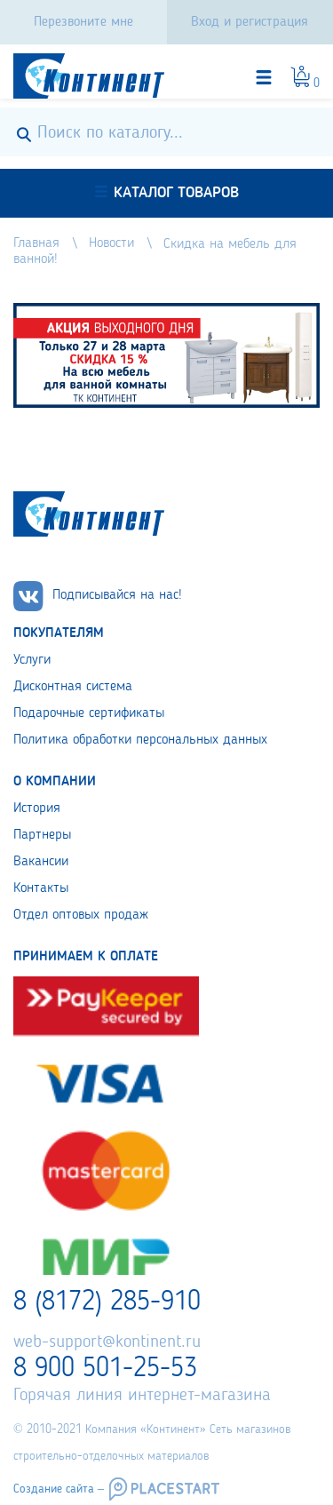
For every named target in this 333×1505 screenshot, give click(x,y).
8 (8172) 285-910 (107, 1302)
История (36, 808)
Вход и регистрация (249, 22)
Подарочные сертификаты (88, 713)
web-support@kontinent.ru (107, 1342)
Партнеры (42, 835)
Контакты (40, 888)
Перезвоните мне (83, 22)
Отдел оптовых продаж (80, 915)
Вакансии (40, 862)
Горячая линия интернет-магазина (142, 1396)
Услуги (32, 660)
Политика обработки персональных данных (140, 740)
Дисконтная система (72, 687)
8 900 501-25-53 (105, 1369)
